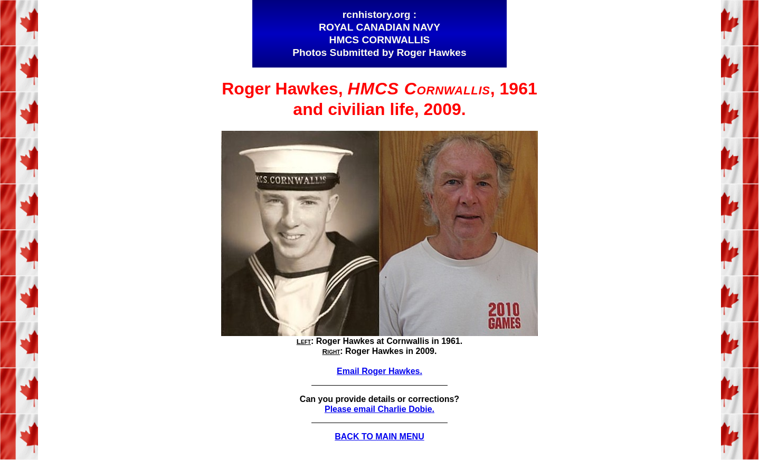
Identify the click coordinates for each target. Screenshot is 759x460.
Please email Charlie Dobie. (379, 409)
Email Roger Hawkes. (379, 371)
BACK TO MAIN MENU (379, 436)
